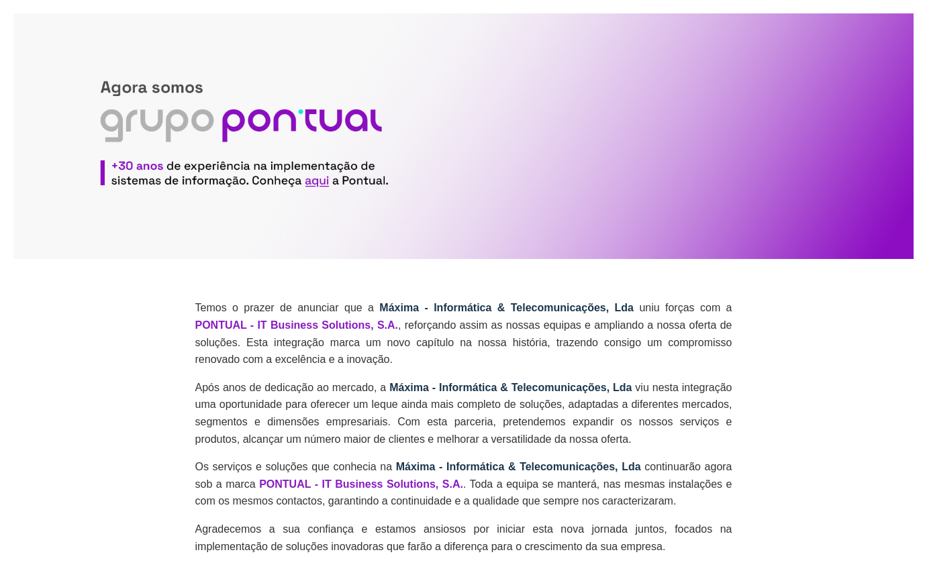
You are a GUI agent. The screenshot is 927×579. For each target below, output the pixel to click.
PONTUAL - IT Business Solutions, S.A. (297, 325)
